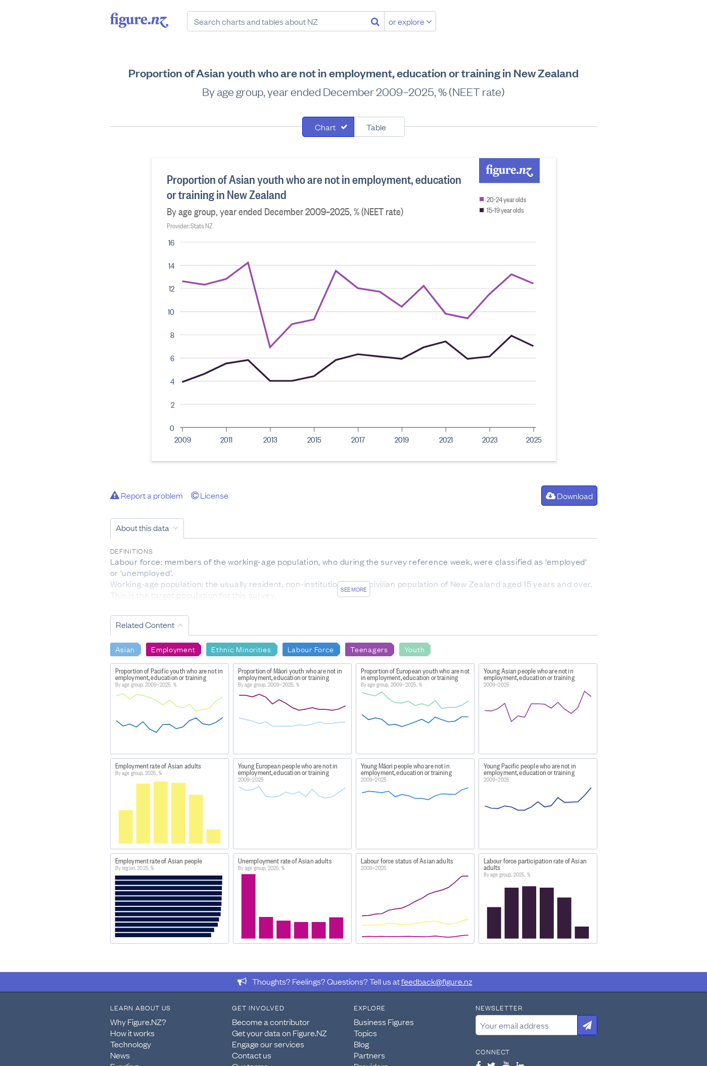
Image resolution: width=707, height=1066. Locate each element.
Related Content (145, 624)
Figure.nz (139, 20)
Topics (365, 1032)
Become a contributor (271, 1021)
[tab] (328, 127)
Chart (325, 126)
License (209, 495)
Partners (369, 1054)
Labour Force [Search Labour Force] (311, 648)
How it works (132, 1032)
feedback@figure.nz (437, 981)
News (120, 1054)
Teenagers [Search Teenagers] (369, 648)
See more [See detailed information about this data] (353, 589)
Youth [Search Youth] (414, 648)
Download (569, 495)
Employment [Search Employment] (173, 648)
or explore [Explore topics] (410, 21)
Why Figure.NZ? (138, 1021)
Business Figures (384, 1021)
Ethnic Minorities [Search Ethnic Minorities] (241, 648)
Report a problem (146, 495)
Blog (361, 1043)
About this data (142, 527)
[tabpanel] (354, 309)
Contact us (251, 1054)
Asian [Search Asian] (125, 648)
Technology (130, 1043)
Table (376, 126)
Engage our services (268, 1043)
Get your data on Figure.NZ (279, 1032)
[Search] (375, 21)
